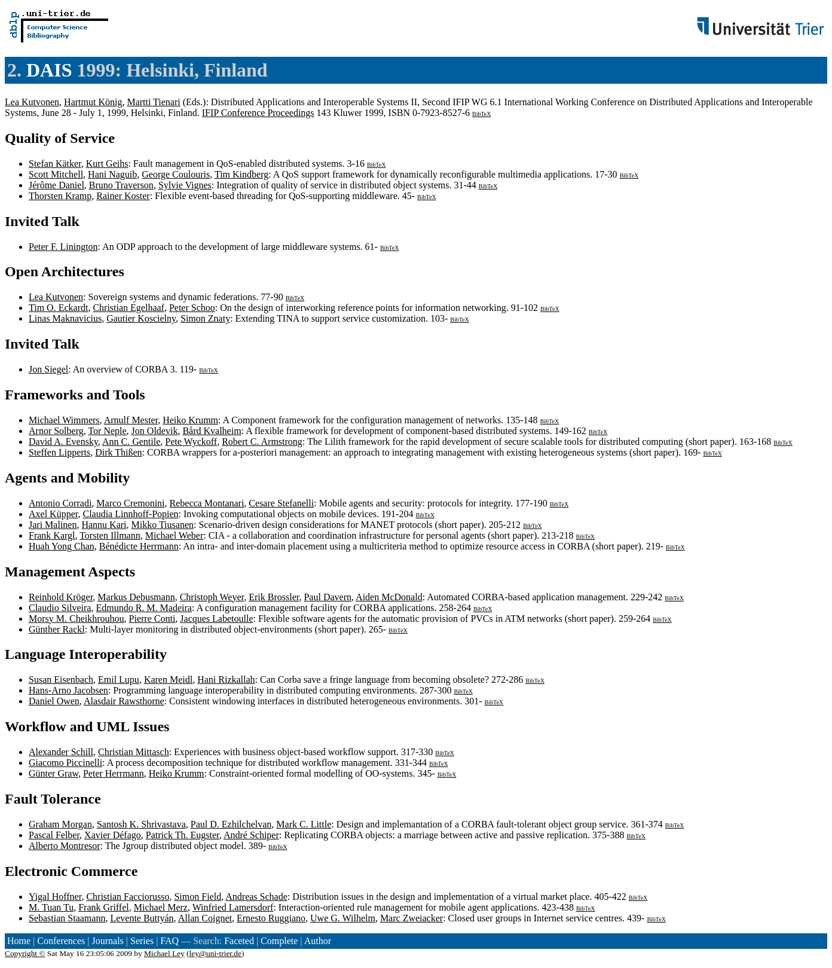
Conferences (61, 941)
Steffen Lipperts (59, 452)
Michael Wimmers (64, 420)
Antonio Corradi (60, 503)
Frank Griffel (103, 907)
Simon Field (197, 896)
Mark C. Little (303, 824)
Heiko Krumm (190, 420)
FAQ (169, 941)
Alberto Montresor (64, 846)
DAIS (49, 70)
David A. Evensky (63, 441)
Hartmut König (93, 102)
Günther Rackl (57, 629)
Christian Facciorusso (127, 896)
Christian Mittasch (133, 752)
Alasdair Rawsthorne (124, 701)
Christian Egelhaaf (128, 308)
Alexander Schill (61, 752)
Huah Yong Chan (61, 546)
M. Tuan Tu (51, 907)
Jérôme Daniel (56, 185)
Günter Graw (53, 773)
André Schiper (251, 835)
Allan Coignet (205, 918)
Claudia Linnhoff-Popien (130, 514)
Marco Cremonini (130, 503)
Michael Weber (174, 535)
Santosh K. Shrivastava (141, 824)
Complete (279, 941)
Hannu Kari (103, 525)
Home (18, 941)
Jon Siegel (48, 369)
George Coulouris (176, 174)
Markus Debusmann (136, 597)
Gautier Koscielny (141, 318)
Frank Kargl (52, 535)
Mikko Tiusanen (162, 525)
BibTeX (481, 114)
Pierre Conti (152, 618)
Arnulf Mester (131, 420)
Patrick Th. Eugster (182, 835)
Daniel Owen (54, 701)
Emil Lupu (118, 679)
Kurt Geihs (107, 163)
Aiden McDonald (389, 597)
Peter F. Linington (63, 247)
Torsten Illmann (109, 535)
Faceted (239, 941)
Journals (107, 941)
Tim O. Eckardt (58, 308)
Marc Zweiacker (411, 918)
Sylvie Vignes (185, 185)
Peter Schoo (192, 308)
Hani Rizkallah (226, 679)
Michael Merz (161, 907)
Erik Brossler (274, 597)
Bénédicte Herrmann (139, 546)
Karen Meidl (168, 679)
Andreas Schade (256, 896)
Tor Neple (107, 431)
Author (317, 941)
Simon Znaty (205, 318)
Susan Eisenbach (61, 679)
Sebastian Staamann (67, 918)
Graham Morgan (60, 824)
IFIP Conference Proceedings (258, 113)
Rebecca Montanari (207, 503)
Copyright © (25, 953)
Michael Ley (164, 953)
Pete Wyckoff (191, 441)
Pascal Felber (54, 835)
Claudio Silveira (60, 608)
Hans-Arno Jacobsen (68, 690)
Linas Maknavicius (65, 318)
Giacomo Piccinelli (65, 763)
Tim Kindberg (241, 174)
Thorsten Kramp (60, 196)
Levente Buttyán (141, 918)
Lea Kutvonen (32, 102)
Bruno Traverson (121, 185)
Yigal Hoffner (55, 896)
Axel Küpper (53, 514)
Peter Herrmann (113, 773)
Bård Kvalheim (211, 431)
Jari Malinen (53, 525)
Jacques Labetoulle (216, 618)
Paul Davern (327, 597)
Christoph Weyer (212, 597)
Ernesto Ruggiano (271, 918)
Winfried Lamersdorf (233, 907)
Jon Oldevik (154, 431)
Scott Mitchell (56, 174)
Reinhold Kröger (61, 597)
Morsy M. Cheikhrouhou (76, 618)
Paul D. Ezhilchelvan (231, 824)
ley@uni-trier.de (215, 953)
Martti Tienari (153, 102)
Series (142, 941)
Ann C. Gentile (131, 441)
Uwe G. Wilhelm (342, 918)
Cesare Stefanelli (281, 503)
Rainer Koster (122, 196)
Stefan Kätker (55, 163)
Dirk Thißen (118, 452)
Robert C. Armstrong (262, 441)
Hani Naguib (112, 174)
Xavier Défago (112, 835)
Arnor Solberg (56, 431)
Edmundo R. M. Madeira (143, 608)
